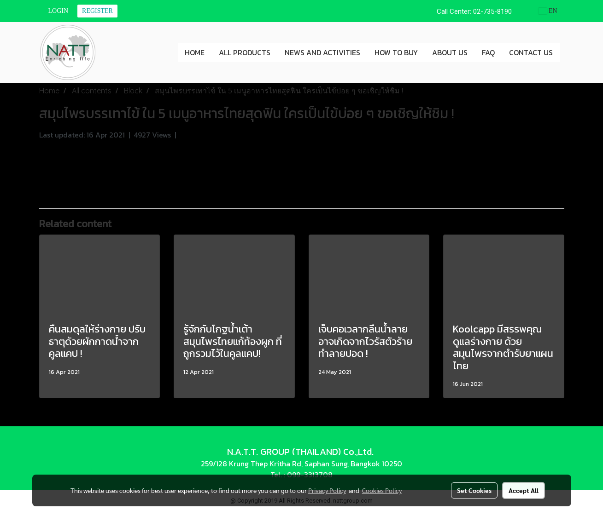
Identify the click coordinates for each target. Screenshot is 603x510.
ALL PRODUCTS (244, 52)
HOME (195, 52)
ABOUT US (450, 52)
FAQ (488, 52)
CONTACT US (531, 52)
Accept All (524, 490)
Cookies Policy (382, 490)
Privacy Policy (327, 490)
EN (548, 10)
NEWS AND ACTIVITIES (322, 52)
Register (97, 10)
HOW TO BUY (396, 52)
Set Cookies (474, 490)
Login (58, 10)
